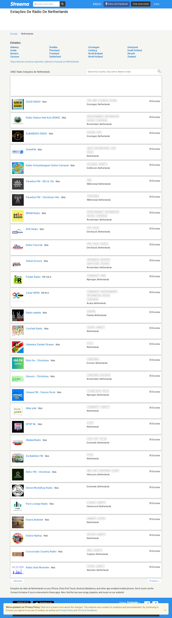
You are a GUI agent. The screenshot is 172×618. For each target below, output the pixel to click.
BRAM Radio (33, 213)
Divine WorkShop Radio (39, 487)
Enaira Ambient (34, 519)
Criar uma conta (141, 4)
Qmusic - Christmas (37, 376)
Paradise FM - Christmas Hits (42, 197)
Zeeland (131, 56)
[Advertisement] (86, 95)
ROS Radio (32, 229)
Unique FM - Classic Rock (40, 392)
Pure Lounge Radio (37, 503)
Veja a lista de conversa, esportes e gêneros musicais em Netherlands (44, 61)
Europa (13, 33)
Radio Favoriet (34, 245)
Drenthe (53, 47)
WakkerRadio (33, 440)
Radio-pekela (33, 312)
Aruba (13, 50)
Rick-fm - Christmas (37, 360)
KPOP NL (31, 424)
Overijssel (132, 47)
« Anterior (17, 581)
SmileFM (31, 149)
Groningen (93, 47)
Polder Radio (33, 276)
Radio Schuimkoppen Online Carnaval (47, 165)
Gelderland (55, 56)
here (48, 607)
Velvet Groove (34, 261)
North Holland (95, 56)
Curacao (14, 56)
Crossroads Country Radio (41, 551)
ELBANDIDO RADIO (36, 133)
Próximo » (154, 581)
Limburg (92, 50)
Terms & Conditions (87, 610)
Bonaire (14, 53)
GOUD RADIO (33, 101)
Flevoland (54, 50)
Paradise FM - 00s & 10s (40, 181)
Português (133, 602)
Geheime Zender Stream (40, 344)
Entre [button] (156, 4)
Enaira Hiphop (34, 535)
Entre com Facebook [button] (116, 4)
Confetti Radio (34, 328)
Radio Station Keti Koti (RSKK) (43, 117)
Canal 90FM (32, 292)
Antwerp (14, 47)
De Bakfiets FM (34, 456)
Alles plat (31, 408)
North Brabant (95, 53)
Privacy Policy (66, 610)
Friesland (54, 53)
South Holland (134, 50)
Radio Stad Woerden (37, 567)
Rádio (97, 4)
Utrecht (131, 53)
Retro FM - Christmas (38, 471)
